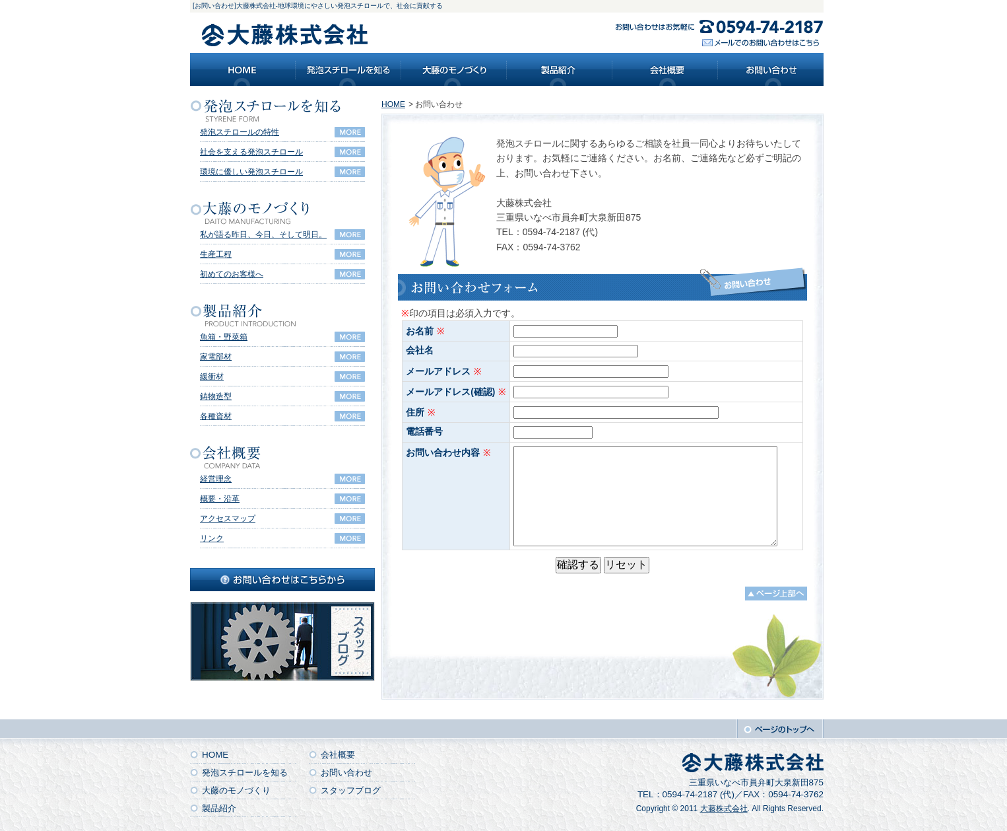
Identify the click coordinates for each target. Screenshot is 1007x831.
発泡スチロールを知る (245, 772)
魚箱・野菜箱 (223, 337)
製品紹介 (219, 808)
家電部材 (216, 356)
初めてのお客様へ (231, 274)
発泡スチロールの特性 (239, 132)
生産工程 (216, 254)
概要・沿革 (220, 498)
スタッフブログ (351, 790)
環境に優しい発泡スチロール (251, 171)
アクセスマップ (227, 518)
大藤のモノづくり (236, 790)
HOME (393, 104)
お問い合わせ (346, 772)
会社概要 (338, 755)
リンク (212, 538)
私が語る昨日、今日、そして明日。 (263, 234)
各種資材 (216, 416)
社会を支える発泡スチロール (251, 152)
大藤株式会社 (724, 808)
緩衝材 (212, 376)
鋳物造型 (216, 396)
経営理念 (216, 479)
